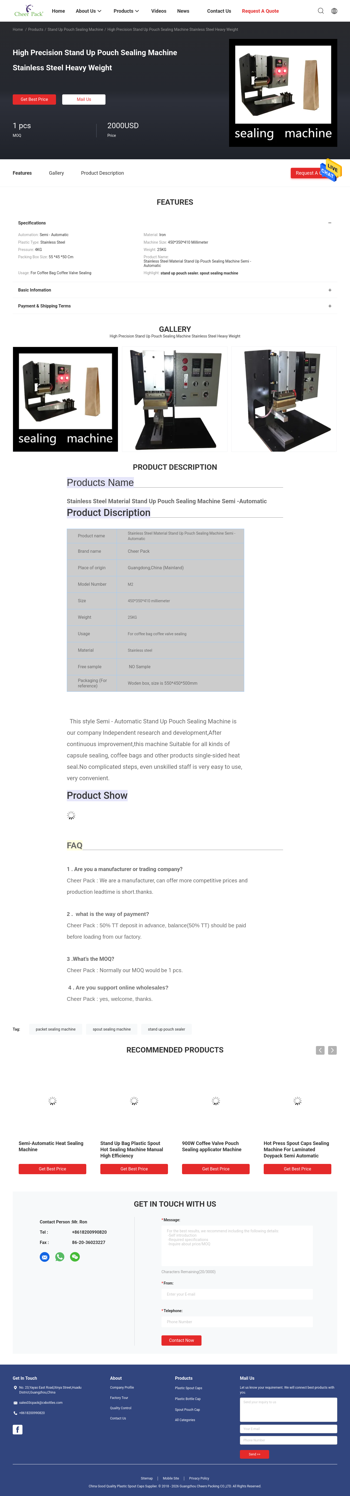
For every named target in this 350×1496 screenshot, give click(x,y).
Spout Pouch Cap (187, 1410)
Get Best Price (34, 99)
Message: (172, 1220)
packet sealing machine (56, 1029)
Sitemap (147, 1478)
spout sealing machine (112, 1029)
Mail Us (84, 99)
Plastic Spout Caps (188, 1388)
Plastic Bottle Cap (188, 1399)
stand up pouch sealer (166, 1029)
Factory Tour (119, 1398)
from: (168, 1283)
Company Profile (122, 1387)
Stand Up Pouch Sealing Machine (75, 29)
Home (18, 29)
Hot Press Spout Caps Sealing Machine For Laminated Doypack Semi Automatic (296, 1149)
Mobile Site (171, 1478)
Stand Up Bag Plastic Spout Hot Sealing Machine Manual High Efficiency (131, 1149)
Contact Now (181, 1340)
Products (35, 29)
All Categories (185, 1420)
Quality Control (120, 1408)
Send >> (254, 1454)
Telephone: (173, 1311)
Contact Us (118, 1418)
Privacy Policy (199, 1478)
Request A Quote (314, 173)
